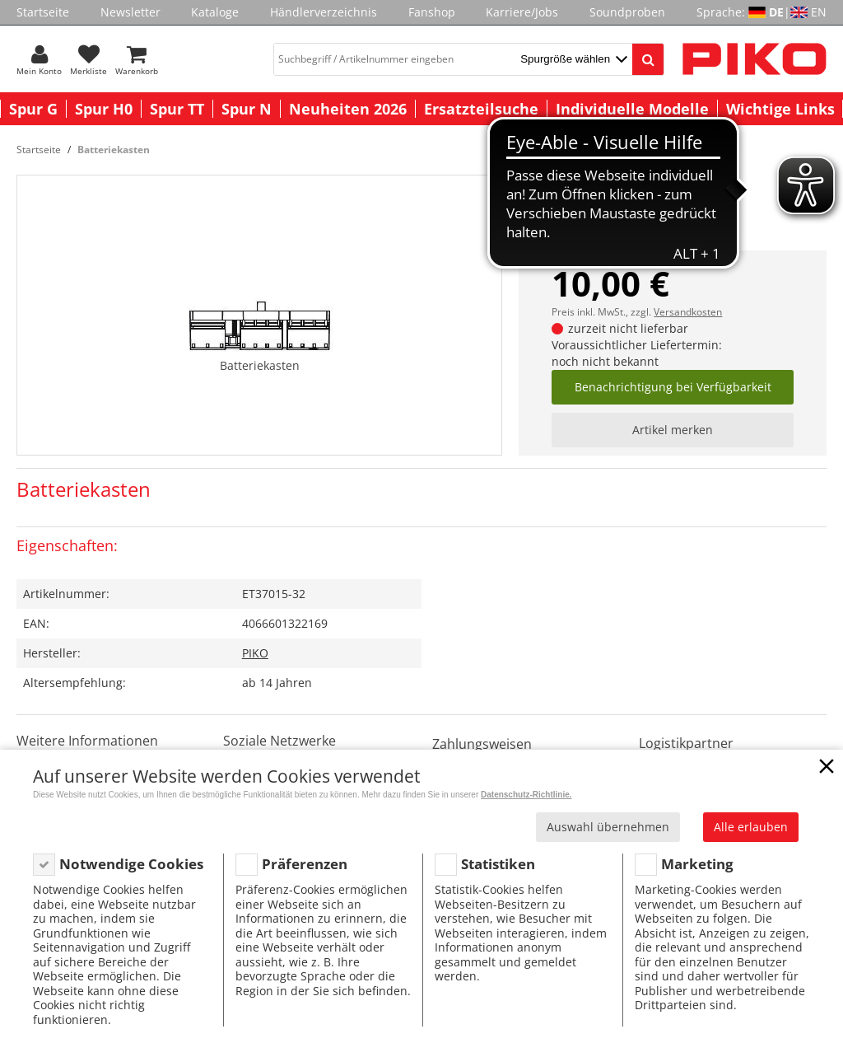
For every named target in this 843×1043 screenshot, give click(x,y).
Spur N (246, 109)
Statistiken (498, 863)
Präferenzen (304, 863)
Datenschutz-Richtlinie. (526, 794)
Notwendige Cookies (131, 863)
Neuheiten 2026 (348, 109)
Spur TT (177, 109)
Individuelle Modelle (632, 109)
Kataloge (215, 12)
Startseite (42, 12)
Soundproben (627, 12)
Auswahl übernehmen (608, 827)
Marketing (697, 863)
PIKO (255, 653)
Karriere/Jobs (522, 12)
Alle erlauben (751, 827)
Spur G (33, 109)
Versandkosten (688, 312)
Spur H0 (104, 109)
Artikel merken (672, 429)
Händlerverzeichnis (323, 12)
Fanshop (431, 12)
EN (819, 12)
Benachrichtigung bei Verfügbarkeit (673, 387)
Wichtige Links (780, 109)
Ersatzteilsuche (481, 109)
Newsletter (130, 12)
